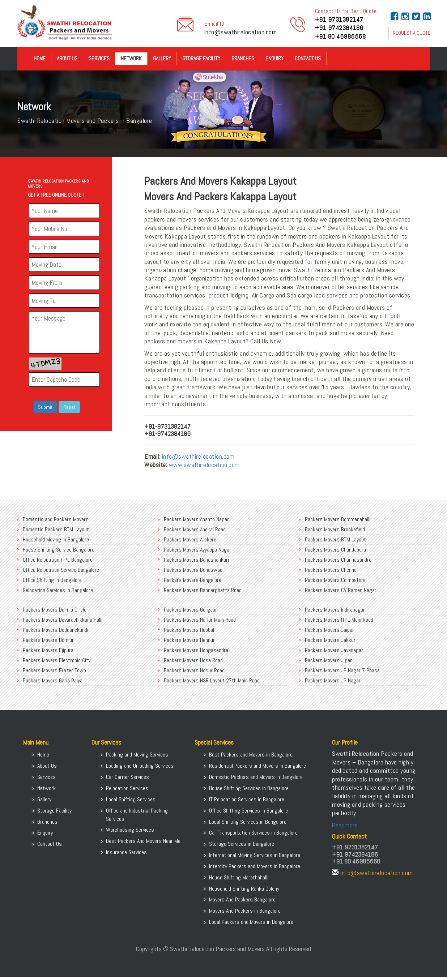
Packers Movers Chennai (331, 570)
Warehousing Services (130, 830)
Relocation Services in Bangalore (58, 590)
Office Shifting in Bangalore (52, 580)
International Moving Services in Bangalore (254, 855)
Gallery (162, 58)
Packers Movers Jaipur (329, 630)
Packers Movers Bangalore (192, 580)
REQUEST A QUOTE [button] (411, 33)
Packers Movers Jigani (329, 660)
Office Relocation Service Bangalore (61, 570)
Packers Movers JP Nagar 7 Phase (342, 670)
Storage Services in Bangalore (241, 844)
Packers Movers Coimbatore (335, 580)
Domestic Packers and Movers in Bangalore (256, 777)
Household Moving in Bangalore (56, 539)
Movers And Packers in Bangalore (245, 910)
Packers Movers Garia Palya (52, 680)
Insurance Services (126, 852)
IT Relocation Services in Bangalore (246, 799)
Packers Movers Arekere (190, 539)
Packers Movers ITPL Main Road (339, 620)
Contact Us (308, 58)
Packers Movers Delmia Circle (54, 609)
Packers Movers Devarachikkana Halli (62, 620)
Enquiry (274, 58)
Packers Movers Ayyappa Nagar (197, 549)
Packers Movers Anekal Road (195, 529)
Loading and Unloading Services (140, 766)
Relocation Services (127, 788)
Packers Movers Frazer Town (54, 670)
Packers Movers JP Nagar (333, 680)
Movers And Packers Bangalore (242, 899)
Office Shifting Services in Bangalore (248, 810)
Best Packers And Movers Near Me (143, 841)
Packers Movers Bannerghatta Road (203, 590)
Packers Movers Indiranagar (335, 609)
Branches (242, 58)
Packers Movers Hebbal (189, 630)
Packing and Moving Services (137, 754)
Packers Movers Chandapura (335, 549)
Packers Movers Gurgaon (191, 609)
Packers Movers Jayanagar (334, 650)
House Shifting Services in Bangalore (249, 788)
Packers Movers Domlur (48, 640)
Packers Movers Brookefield (335, 529)
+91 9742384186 (339, 27)
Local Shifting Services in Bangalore (247, 822)
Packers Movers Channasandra (338, 560)
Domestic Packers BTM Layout (56, 529)
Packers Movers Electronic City (56, 660)
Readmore (345, 825)
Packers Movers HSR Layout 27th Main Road (212, 680)
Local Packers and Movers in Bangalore (251, 922)
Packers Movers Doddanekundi (55, 630)
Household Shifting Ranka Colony (244, 888)
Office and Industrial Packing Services (137, 815)
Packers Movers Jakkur (330, 640)
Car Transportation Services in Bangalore (253, 832)
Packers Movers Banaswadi (194, 570)
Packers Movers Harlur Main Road (200, 620)
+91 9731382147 (339, 19)
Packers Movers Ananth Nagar (196, 519)
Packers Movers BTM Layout (335, 539)
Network (131, 58)
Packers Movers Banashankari (196, 560)
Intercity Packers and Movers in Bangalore (254, 866)
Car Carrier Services (127, 777)
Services (99, 58)
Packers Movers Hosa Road (193, 660)
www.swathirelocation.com (204, 464)
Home (40, 58)
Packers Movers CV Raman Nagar (340, 590)
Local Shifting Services (131, 799)
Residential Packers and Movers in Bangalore (257, 766)
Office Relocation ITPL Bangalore (58, 560)
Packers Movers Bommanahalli (337, 519)
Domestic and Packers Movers (56, 519)
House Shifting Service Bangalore (58, 549)
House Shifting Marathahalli (238, 877)
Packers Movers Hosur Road (194, 670)
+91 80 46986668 (340, 36)
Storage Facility (201, 58)
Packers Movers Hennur (189, 640)
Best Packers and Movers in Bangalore (251, 754)
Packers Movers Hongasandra (196, 650)
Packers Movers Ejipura (48, 650)
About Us (67, 58)
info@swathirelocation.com (240, 32)
